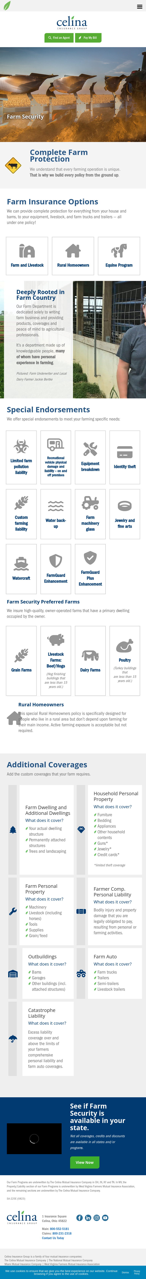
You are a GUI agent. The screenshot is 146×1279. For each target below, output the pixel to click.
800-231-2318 (61, 1233)
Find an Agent (61, 38)
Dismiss (125, 1272)
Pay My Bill (90, 38)
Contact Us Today (53, 1238)
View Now (85, 1162)
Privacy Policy (137, 1272)
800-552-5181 (59, 1229)
